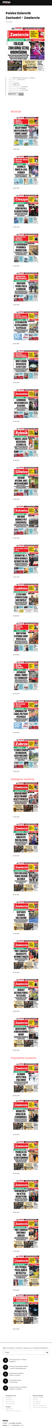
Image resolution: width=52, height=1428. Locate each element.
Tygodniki (16, 83)
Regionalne (16, 85)
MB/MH (22, 1425)
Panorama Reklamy (39, 1405)
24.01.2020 (24, 87)
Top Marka (36, 1403)
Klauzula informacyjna (13, 1411)
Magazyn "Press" (38, 1398)
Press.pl (35, 1400)
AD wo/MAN (37, 1401)
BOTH (10, 1425)
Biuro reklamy (10, 1401)
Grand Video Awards (40, 1407)
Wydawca (9, 1400)
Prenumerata (10, 1403)
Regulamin (9, 1409)
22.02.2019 (22, 88)
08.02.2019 (25, 90)
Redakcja (9, 1398)
